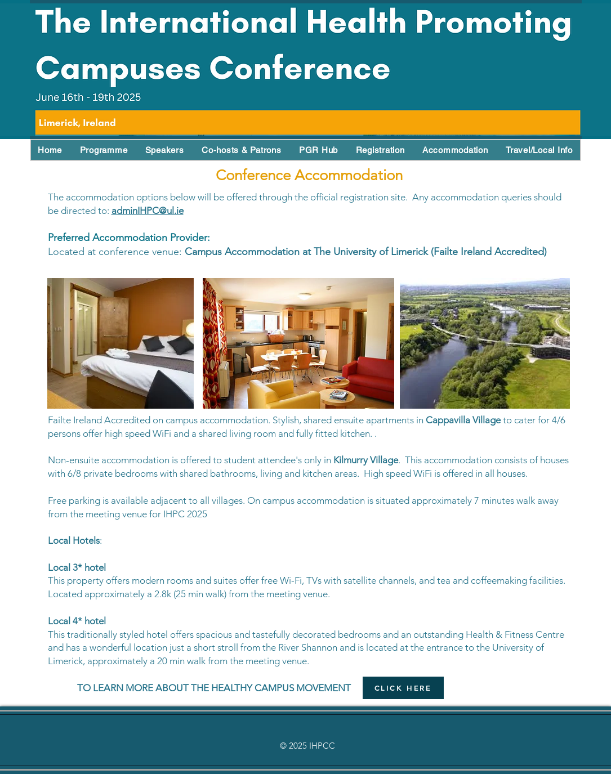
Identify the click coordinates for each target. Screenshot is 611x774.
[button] (50, 150)
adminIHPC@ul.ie (148, 210)
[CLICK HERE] (403, 688)
